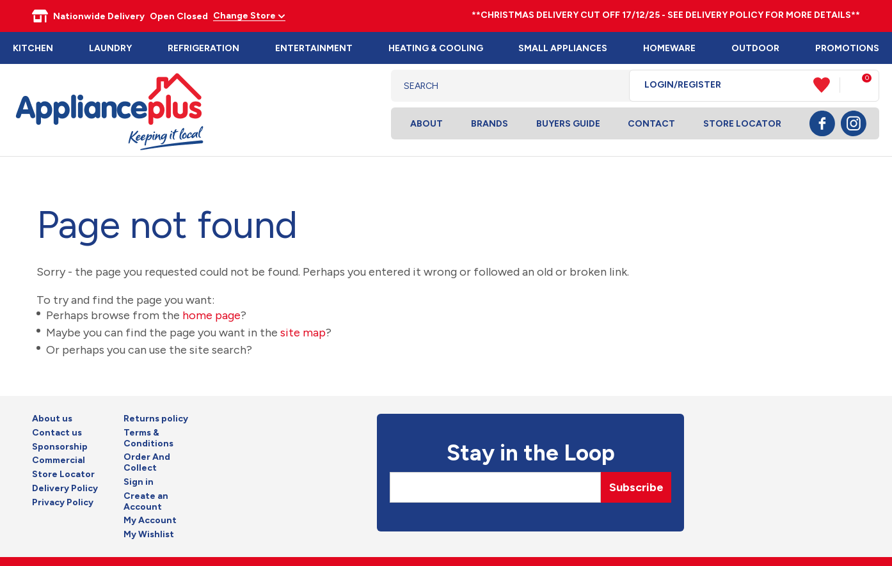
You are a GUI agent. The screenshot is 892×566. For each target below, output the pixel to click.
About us (52, 419)
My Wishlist (148, 535)
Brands (489, 123)
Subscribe (636, 487)
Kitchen (33, 48)
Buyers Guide (568, 123)
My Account (150, 520)
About (426, 123)
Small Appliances (562, 48)
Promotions (847, 48)
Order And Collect (146, 462)
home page (211, 315)
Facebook (822, 123)
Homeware (669, 48)
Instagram (853, 123)
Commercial (58, 460)
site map (303, 333)
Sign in (138, 482)
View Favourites (826, 85)
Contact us (57, 433)
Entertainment (314, 48)
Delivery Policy (65, 488)
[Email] (495, 487)
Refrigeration (203, 48)
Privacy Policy (62, 503)
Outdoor (755, 48)
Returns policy (155, 419)
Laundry (110, 48)
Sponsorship (60, 447)
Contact (651, 123)
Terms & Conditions (148, 438)
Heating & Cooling (435, 48)
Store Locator (742, 123)
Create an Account (145, 501)
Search (609, 86)
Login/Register (682, 85)
